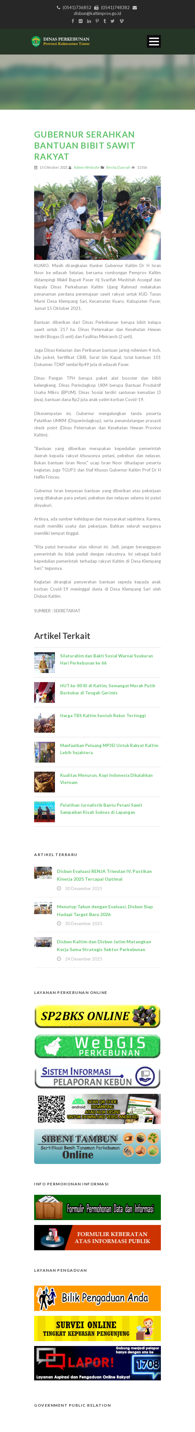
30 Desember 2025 (83, 888)
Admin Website (87, 167)
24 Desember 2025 (83, 958)
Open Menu (154, 41)
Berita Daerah (118, 167)
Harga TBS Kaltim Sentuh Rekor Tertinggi (103, 715)
